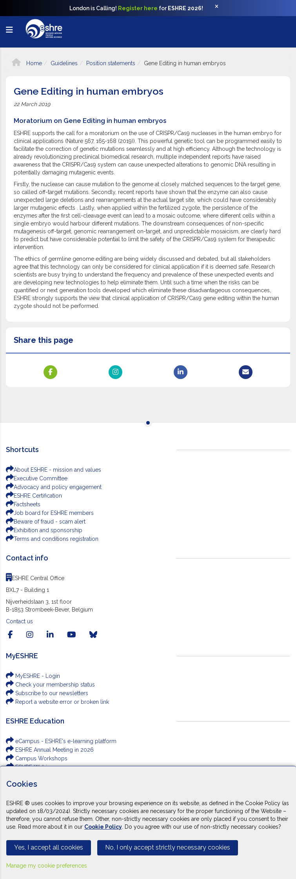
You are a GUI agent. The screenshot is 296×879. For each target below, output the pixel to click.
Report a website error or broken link (57, 702)
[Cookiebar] (148, 822)
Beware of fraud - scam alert (45, 521)
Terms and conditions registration (52, 539)
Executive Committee (36, 478)
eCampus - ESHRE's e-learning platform (61, 741)
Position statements (110, 63)
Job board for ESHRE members (50, 513)
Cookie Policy (103, 827)
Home (27, 63)
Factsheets (23, 504)
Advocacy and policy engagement (54, 487)
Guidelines (64, 63)
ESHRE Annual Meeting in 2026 (50, 750)
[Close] (221, 8)
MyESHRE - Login (33, 676)
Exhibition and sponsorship (44, 530)
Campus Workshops (36, 758)
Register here (138, 8)
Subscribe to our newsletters (47, 693)
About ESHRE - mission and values (53, 470)
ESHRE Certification (34, 496)
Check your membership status (50, 684)
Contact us (19, 621)
